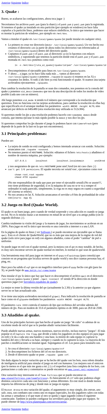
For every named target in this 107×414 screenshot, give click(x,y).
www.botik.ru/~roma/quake (40, 272)
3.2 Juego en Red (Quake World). (29, 207)
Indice (25, 2)
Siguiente (16, 2)
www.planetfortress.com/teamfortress (24, 380)
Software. (46, 234)
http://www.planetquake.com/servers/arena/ (43, 403)
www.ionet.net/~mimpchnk (83, 371)
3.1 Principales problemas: (24, 134)
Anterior (5, 2)
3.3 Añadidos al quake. (20, 317)
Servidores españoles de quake (40, 283)
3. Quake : (10, 11)
